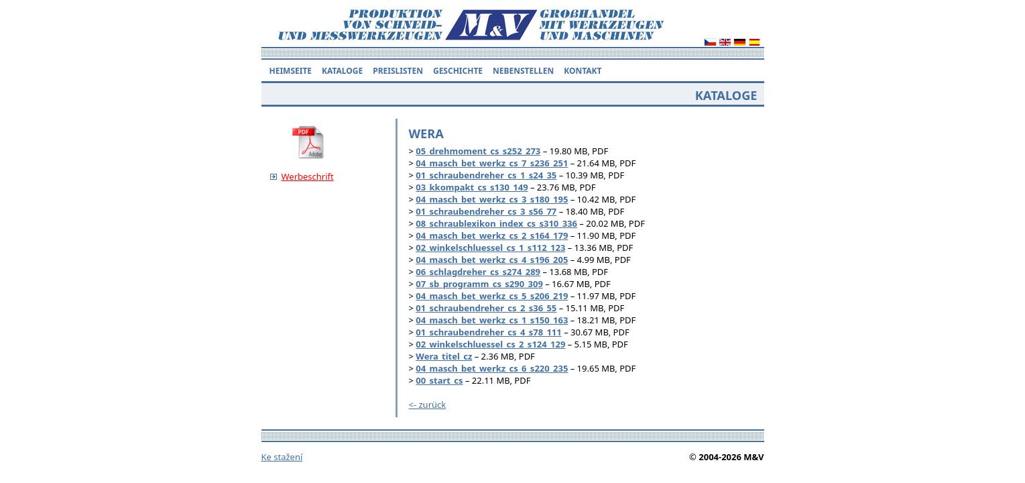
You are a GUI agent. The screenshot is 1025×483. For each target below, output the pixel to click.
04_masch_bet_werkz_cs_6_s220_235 (492, 368)
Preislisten (398, 70)
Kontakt (582, 70)
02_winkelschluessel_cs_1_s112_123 (490, 247)
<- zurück (427, 404)
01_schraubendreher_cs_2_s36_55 (486, 308)
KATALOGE (342, 70)
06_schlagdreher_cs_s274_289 (478, 272)
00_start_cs (439, 380)
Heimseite (290, 70)
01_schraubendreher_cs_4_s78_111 (488, 332)
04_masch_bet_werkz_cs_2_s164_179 (492, 235)
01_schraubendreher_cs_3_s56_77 (486, 211)
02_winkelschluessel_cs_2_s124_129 (490, 344)
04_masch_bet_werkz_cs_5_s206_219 (492, 296)
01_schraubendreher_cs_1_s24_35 (486, 175)
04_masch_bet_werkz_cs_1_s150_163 (492, 320)
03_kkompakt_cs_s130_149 (472, 187)
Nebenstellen (523, 70)
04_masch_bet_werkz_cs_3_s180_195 (492, 199)
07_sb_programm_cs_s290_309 (479, 284)
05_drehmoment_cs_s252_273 (478, 151)
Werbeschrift (308, 176)
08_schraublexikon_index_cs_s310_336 (496, 223)
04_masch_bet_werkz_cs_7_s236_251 (492, 163)
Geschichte (458, 70)
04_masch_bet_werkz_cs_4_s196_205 (492, 260)
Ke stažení (282, 457)
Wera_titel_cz (444, 356)
